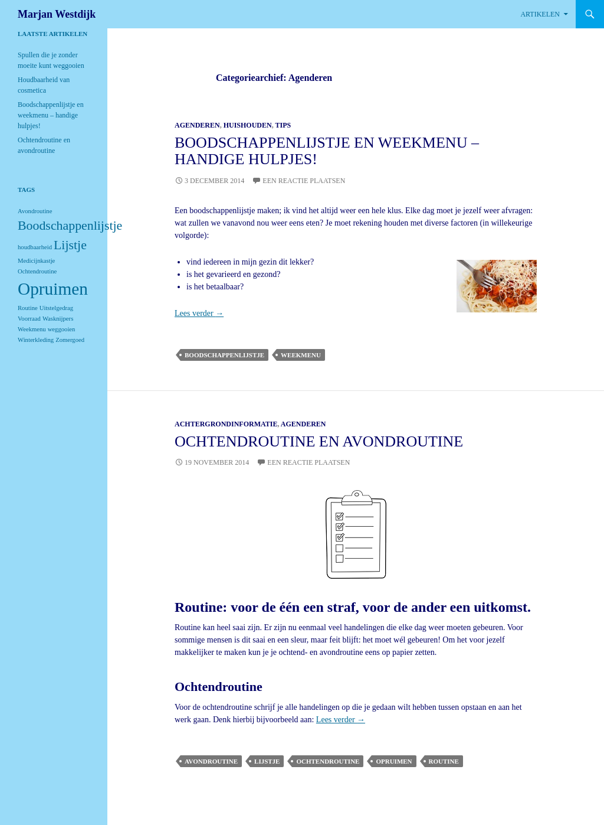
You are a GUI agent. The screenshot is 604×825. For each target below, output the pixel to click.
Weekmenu (301, 354)
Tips (283, 125)
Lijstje (267, 761)
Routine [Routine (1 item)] (28, 308)
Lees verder (199, 313)
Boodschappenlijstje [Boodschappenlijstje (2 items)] (70, 226)
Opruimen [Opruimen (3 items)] (53, 288)
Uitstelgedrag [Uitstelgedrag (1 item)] (56, 308)
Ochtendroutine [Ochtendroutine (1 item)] (37, 271)
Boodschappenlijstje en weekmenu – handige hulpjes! (327, 151)
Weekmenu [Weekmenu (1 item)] (32, 329)
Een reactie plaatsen (303, 181)
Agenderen (197, 125)
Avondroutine (211, 761)
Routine (444, 761)
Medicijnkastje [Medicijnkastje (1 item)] (36, 260)
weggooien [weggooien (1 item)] (62, 329)
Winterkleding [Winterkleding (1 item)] (36, 340)
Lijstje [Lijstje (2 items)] (70, 245)
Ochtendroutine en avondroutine (319, 441)
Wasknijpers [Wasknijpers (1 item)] (57, 318)
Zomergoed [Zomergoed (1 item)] (69, 340)
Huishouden (248, 125)
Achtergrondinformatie (226, 424)
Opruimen (394, 761)
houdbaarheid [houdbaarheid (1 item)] (35, 247)
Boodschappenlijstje (224, 354)
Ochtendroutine (327, 761)
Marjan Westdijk (57, 14)
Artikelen (540, 14)
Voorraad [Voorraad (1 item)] (29, 318)
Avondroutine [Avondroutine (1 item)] (35, 211)
